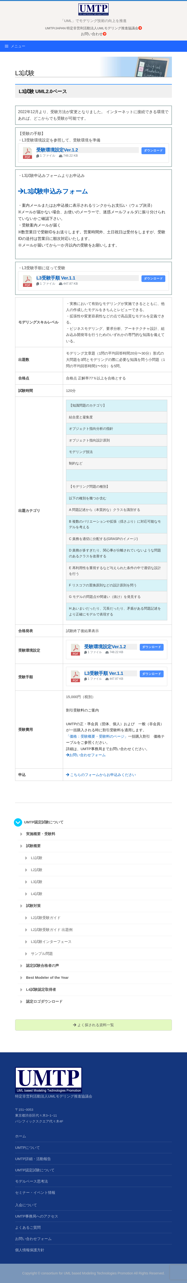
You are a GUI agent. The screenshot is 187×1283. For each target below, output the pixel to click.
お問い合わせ (93, 34)
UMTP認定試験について (44, 822)
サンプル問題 (42, 953)
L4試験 (36, 894)
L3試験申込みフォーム (53, 191)
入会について (26, 1205)
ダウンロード (153, 150)
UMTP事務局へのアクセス (36, 1216)
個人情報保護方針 (29, 1250)
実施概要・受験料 (40, 834)
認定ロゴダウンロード (44, 1001)
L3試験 (36, 882)
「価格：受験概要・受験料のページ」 (97, 736)
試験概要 (33, 846)
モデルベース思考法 (31, 1181)
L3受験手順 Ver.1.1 (55, 277)
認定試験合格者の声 (42, 965)
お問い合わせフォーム (86, 755)
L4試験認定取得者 (41, 989)
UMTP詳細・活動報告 (33, 1159)
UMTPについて (27, 1147)
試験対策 (33, 906)
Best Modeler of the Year (47, 977)
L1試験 (36, 858)
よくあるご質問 (28, 1227)
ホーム (20, 1136)
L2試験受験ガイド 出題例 (52, 929)
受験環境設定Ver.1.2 (57, 149)
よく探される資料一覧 (93, 1025)
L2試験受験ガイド (46, 918)
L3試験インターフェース (51, 941)
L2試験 (36, 870)
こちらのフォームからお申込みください (101, 775)
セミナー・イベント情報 (35, 1192)
